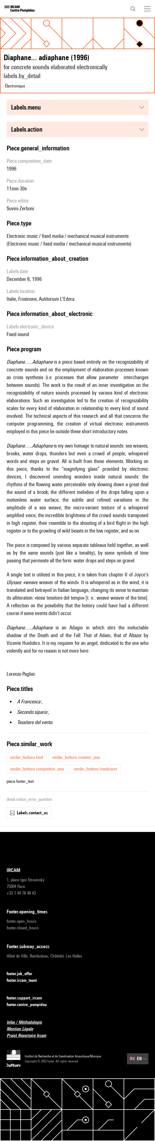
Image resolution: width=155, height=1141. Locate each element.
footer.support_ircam (27, 998)
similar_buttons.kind (26, 757)
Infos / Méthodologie (27, 1022)
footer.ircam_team (25, 980)
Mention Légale (23, 1029)
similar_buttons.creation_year (76, 757)
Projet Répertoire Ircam (30, 1036)
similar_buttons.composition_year (37, 769)
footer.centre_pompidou (30, 1005)
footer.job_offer (23, 974)
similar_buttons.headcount (95, 769)
